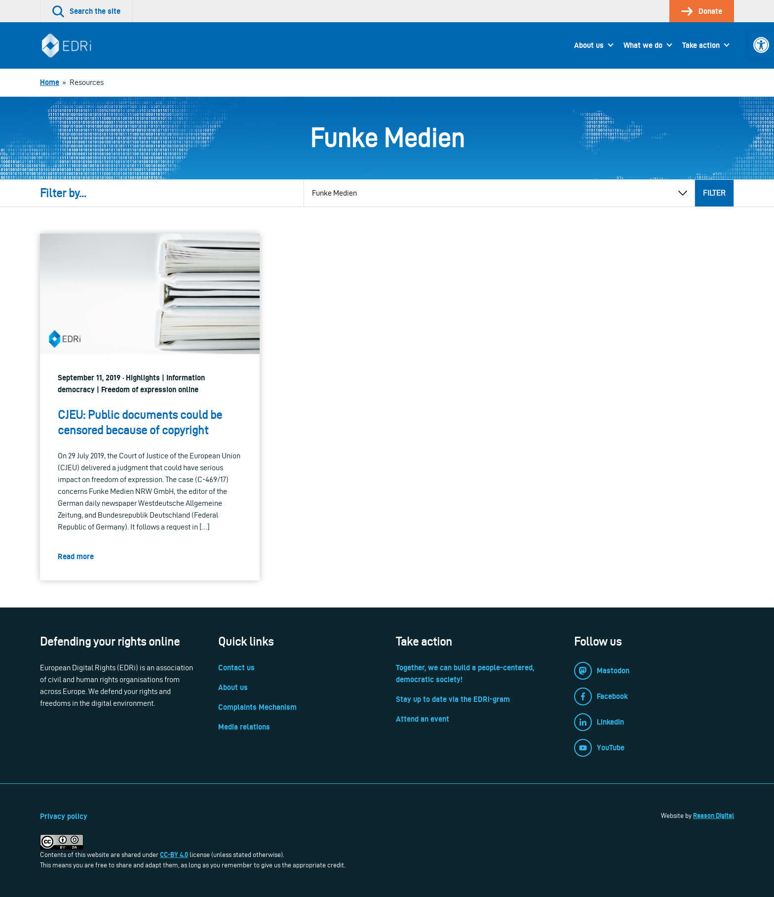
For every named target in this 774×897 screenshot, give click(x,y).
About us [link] (589, 45)
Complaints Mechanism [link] (257, 707)
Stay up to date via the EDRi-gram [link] (453, 699)
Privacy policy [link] (63, 816)
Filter (714, 193)
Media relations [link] (244, 727)
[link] (761, 45)
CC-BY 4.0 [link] (174, 854)
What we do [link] (642, 45)
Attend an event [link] (422, 719)
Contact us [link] (236, 667)
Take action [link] (701, 45)
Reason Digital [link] (713, 815)
